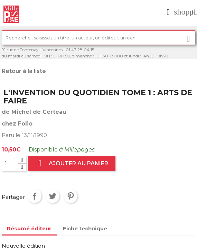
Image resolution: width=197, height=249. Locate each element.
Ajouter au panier (72, 163)
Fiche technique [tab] (85, 228)
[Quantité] (10, 163)
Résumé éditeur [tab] (29, 228)
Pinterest (70, 196)
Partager (34, 196)
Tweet (52, 196)
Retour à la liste (24, 71)
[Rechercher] (98, 37)
